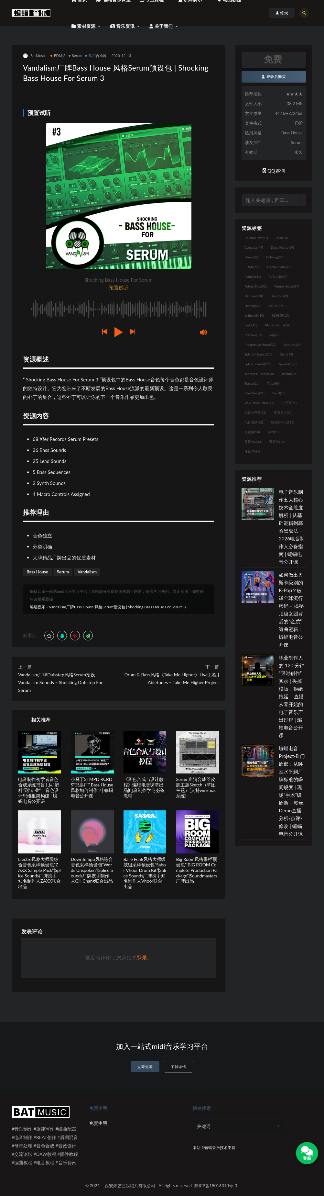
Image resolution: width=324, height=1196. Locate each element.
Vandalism (87, 571)
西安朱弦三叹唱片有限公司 (130, 1185)
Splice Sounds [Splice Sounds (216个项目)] (257, 364)
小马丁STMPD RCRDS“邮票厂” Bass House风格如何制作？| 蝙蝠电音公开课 (92, 787)
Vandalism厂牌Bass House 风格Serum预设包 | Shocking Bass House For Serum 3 (117, 606)
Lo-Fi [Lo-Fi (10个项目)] (250, 325)
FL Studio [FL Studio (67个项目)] (277, 276)
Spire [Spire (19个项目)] (286, 354)
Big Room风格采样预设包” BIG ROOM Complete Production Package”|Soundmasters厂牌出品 (196, 870)
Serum (75, 55)
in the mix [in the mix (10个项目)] (254, 315)
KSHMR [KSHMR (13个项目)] (280, 315)
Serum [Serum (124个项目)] (292, 344)
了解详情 (178, 1067)
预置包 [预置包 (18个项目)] (277, 442)
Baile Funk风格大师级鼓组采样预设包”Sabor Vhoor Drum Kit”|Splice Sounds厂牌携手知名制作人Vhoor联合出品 (145, 872)
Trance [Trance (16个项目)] (251, 383)
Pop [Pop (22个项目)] (274, 335)
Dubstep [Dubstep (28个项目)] (275, 257)
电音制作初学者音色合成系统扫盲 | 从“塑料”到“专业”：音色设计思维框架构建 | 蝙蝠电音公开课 (38, 790)
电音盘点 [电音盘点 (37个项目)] (283, 412)
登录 (142, 957)
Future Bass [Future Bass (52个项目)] (255, 286)
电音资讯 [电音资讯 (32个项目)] (253, 422)
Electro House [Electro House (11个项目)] (280, 267)
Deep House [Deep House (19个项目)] (282, 247)
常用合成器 (96, 55)
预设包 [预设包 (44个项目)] (252, 451)
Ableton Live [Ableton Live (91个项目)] (256, 238)
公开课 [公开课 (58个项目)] (289, 403)
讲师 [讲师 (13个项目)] (273, 432)
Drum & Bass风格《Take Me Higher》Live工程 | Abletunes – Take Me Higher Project (171, 678)
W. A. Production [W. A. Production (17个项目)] (259, 403)
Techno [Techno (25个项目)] (289, 374)
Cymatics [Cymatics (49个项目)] (253, 247)
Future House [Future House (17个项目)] (287, 286)
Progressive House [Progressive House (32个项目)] (260, 344)
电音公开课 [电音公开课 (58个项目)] (255, 412)
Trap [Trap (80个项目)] (273, 383)
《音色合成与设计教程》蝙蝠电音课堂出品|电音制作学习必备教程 (144, 787)
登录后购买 (274, 76)
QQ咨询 (274, 171)
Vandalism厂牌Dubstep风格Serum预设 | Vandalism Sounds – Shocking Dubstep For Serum (60, 682)
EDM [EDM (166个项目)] (251, 267)
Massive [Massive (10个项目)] (253, 335)
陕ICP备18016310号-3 (215, 1185)
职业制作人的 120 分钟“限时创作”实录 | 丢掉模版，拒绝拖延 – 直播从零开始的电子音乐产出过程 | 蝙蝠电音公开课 (291, 696)
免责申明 (98, 1123)
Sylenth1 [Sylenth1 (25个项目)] (288, 364)
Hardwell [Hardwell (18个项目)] (253, 296)
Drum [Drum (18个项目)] (251, 257)
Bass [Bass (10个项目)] (282, 238)
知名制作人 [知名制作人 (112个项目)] (282, 422)
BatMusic (34, 55)
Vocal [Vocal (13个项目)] (279, 393)
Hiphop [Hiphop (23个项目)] (252, 306)
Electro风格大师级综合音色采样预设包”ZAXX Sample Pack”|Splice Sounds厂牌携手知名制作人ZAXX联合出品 (39, 872)
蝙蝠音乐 (37, 606)
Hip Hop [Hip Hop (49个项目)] (279, 296)
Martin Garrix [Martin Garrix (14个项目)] (277, 325)
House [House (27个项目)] (275, 306)
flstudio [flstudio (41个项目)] (252, 276)
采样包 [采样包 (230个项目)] (253, 442)
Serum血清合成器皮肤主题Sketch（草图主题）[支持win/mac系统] (196, 787)
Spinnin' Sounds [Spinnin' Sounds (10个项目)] (258, 354)
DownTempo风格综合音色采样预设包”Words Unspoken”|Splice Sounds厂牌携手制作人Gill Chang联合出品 (92, 870)
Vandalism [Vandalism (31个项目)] (254, 393)
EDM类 (58, 55)
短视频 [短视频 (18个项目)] (252, 432)
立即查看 (145, 1067)
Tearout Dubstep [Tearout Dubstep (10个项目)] (259, 374)
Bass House (37, 571)
